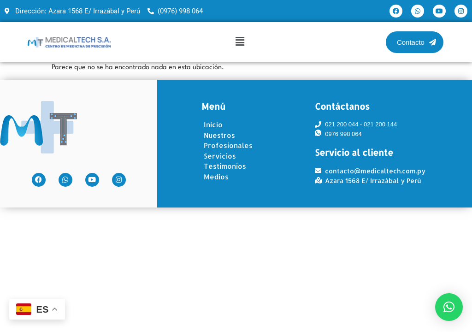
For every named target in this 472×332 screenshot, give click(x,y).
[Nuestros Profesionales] (243, 140)
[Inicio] (243, 125)
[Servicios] (243, 156)
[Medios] (243, 177)
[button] (240, 42)
